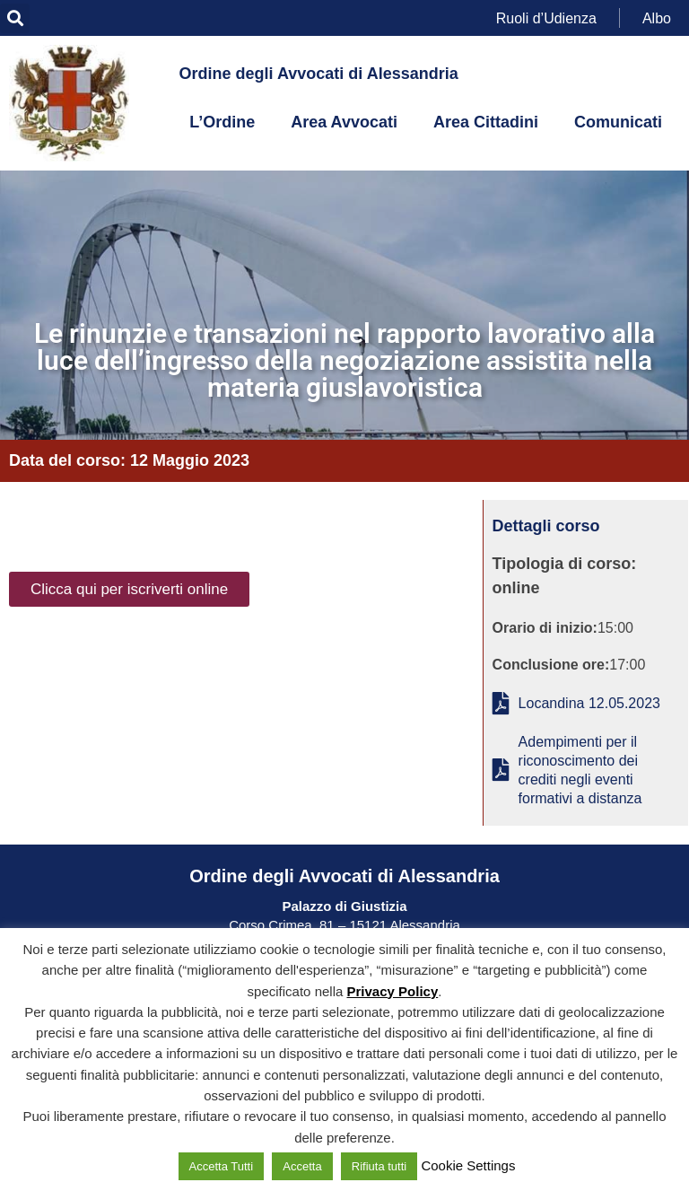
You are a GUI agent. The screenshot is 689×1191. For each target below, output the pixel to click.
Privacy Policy (393, 991)
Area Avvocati (344, 122)
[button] (15, 18)
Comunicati (618, 122)
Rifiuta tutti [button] (379, 1166)
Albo (656, 17)
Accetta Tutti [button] (221, 1166)
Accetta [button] (302, 1166)
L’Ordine (222, 122)
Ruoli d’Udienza (546, 17)
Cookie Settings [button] (468, 1165)
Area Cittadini (485, 122)
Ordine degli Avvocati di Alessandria (318, 74)
